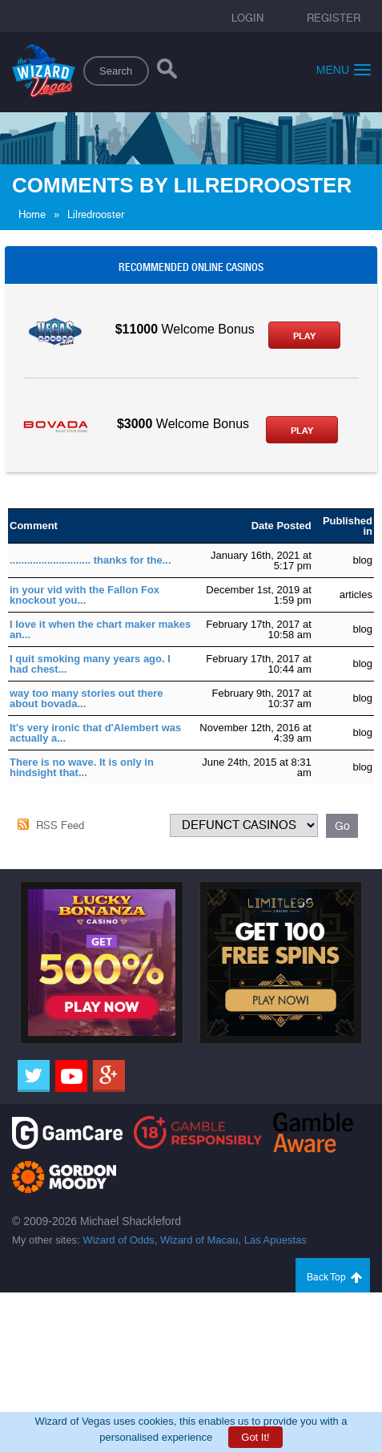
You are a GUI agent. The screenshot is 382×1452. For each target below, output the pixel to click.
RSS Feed (60, 825)
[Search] (167, 72)
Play (304, 336)
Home (32, 214)
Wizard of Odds (118, 1240)
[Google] (109, 1076)
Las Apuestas (275, 1240)
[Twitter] (34, 1076)
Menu (343, 69)
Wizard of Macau (199, 1240)
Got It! (255, 1437)
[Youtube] (71, 1076)
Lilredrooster (95, 214)
